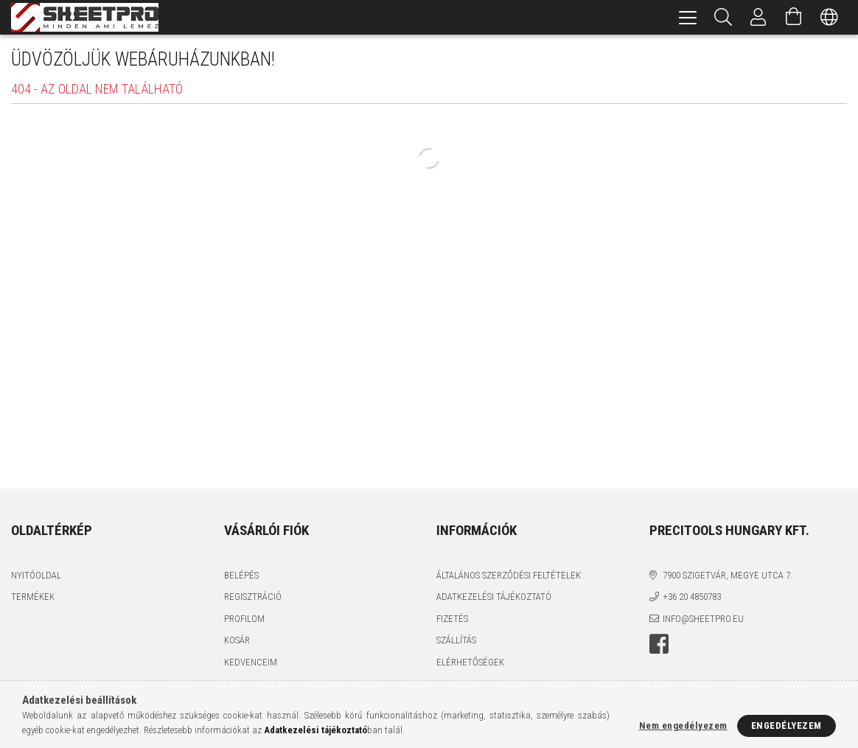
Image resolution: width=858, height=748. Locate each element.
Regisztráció (253, 596)
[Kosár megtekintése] (794, 17)
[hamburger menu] (687, 17)
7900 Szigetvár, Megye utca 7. (727, 575)
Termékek (33, 596)
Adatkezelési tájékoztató (493, 596)
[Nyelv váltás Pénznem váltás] (829, 17)
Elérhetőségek (470, 662)
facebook (659, 644)
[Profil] (758, 17)
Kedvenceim (250, 662)
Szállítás (456, 640)
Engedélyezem (786, 725)
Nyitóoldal (36, 575)
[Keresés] (723, 17)
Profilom (244, 618)
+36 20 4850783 (692, 596)
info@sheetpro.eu (703, 618)
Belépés (241, 575)
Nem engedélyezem (683, 725)
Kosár (237, 640)
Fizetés (452, 618)
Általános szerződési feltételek (508, 575)
